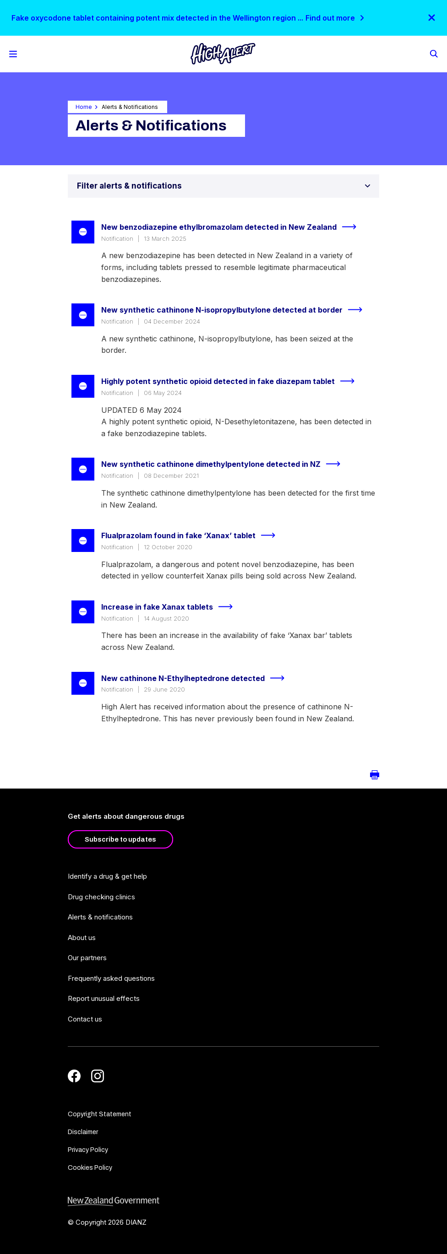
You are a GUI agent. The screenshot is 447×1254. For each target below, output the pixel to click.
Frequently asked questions (111, 978)
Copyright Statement (99, 1114)
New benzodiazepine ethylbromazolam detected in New (232, 227)
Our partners (87, 957)
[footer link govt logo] (223, 1201)
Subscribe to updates (120, 839)
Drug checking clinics (101, 896)
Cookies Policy (90, 1167)
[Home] (223, 54)
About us (82, 937)
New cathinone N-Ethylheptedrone (196, 678)
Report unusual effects (104, 998)
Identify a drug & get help (107, 876)
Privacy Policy (88, 1149)
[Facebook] (74, 1076)
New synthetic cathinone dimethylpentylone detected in (224, 464)
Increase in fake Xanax (170, 606)
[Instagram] (97, 1076)
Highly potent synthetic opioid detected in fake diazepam (231, 381)
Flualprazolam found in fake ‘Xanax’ (192, 535)
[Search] (433, 53)
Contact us (85, 1019)
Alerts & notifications (100, 917)
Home (84, 106)
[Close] (431, 18)
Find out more (330, 17)
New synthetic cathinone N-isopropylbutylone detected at (235, 309)
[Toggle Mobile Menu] (13, 54)
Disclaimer (83, 1132)
